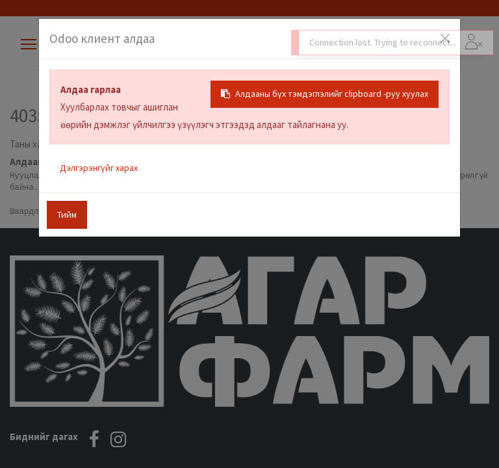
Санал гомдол (329, 8)
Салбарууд (247, 8)
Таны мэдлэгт (169, 8)
